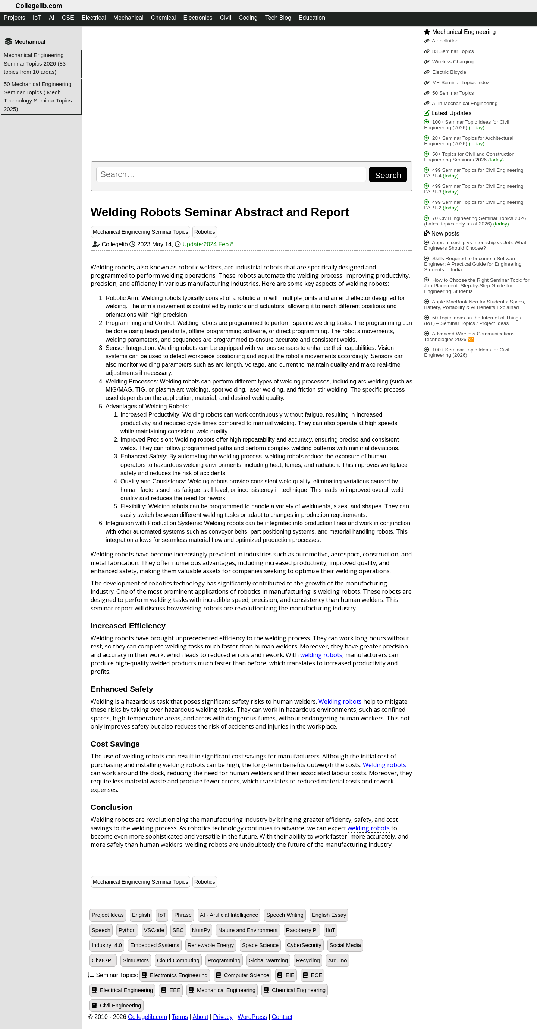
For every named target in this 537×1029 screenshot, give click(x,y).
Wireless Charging (449, 61)
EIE (286, 975)
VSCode (154, 930)
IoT (37, 18)
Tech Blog (278, 18)
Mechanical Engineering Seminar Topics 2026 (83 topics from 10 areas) (35, 63)
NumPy (201, 930)
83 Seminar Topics (449, 51)
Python (127, 930)
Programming (224, 960)
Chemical (163, 18)
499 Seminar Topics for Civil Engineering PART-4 (473, 173)
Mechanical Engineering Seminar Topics (140, 232)
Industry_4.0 (107, 945)
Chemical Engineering (295, 990)
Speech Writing (285, 915)
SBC (178, 930)
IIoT (330, 930)
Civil (225, 18)
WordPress (252, 1017)
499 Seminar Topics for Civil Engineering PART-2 (473, 205)
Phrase (183, 915)
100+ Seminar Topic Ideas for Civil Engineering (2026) (466, 124)
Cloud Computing (178, 960)
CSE (68, 18)
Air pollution (441, 41)
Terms (180, 1017)
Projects (14, 18)
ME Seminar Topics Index (457, 82)
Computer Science (242, 975)
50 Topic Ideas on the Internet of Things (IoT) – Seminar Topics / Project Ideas (472, 320)
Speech (101, 930)
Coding (248, 18)
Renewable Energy (211, 945)
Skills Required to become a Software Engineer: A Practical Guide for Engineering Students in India (472, 264)
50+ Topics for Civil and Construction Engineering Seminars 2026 (469, 156)
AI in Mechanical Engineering (460, 103)
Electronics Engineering (175, 975)
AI (51, 18)
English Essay (329, 915)
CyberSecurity (304, 945)
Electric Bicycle (445, 72)
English (141, 915)
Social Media (345, 945)
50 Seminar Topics (449, 93)
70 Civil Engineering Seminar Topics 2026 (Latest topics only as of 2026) (475, 221)
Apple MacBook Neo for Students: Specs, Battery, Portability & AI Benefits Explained (474, 304)
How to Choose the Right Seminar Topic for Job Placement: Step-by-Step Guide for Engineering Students (476, 285)
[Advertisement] (251, 93)
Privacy (222, 1017)
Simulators (136, 960)
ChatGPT (103, 960)
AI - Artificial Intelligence (229, 915)
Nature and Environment (248, 930)
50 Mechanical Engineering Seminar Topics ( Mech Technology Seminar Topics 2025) (38, 96)
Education (312, 18)
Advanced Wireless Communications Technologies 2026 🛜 (469, 336)
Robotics (204, 232)
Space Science (260, 945)
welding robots (321, 655)
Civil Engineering (116, 1006)
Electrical (94, 18)
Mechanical (128, 18)
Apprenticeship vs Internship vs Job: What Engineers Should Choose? (475, 245)
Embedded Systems (154, 945)
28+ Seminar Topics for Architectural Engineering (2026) (469, 140)
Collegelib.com (38, 6)
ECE (312, 975)
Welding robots (340, 701)
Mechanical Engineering (222, 990)
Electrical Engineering (122, 990)
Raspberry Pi (302, 930)
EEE (170, 990)
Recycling (308, 960)
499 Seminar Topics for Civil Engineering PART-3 (473, 189)
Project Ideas (108, 915)
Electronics (197, 18)
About (200, 1017)
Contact (282, 1017)
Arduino (337, 960)
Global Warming (268, 960)
